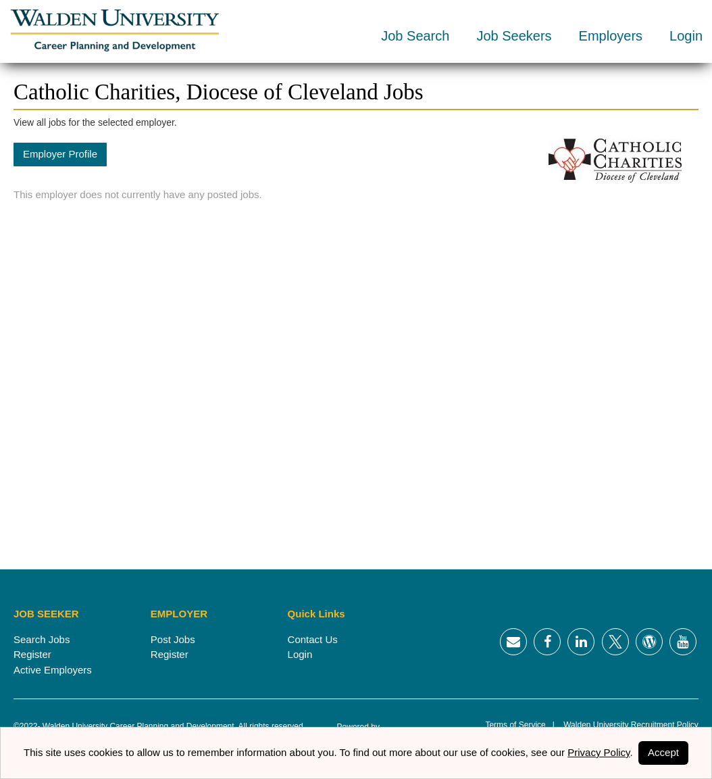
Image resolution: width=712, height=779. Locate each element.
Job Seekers (513, 35)
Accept (663, 752)
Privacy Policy (598, 752)
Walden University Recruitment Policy (626, 725)
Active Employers (53, 670)
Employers (610, 35)
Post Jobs (173, 639)
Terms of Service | (519, 725)
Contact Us (313, 639)
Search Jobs (42, 639)
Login (686, 35)
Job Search (415, 35)
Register (32, 654)
